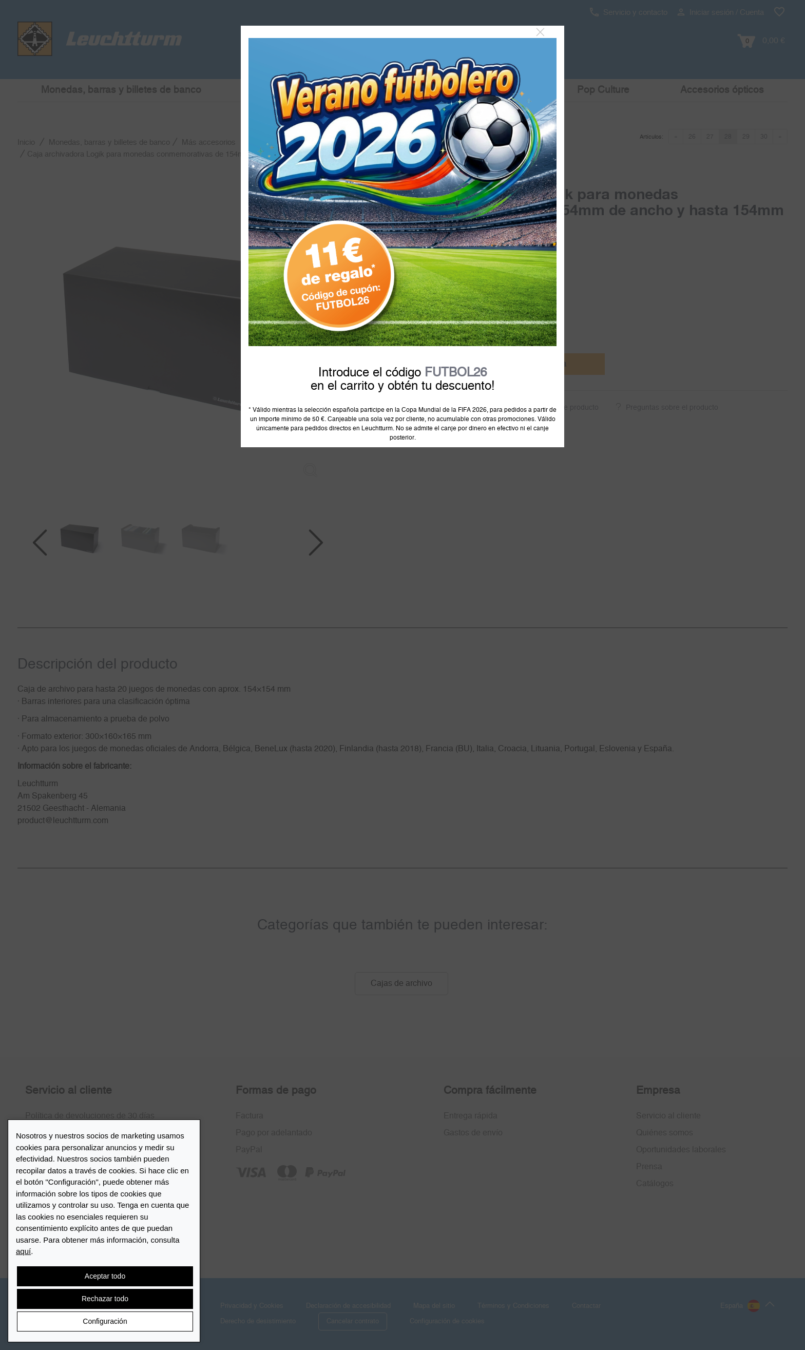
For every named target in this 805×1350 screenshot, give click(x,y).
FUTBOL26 (456, 373)
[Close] (540, 32)
